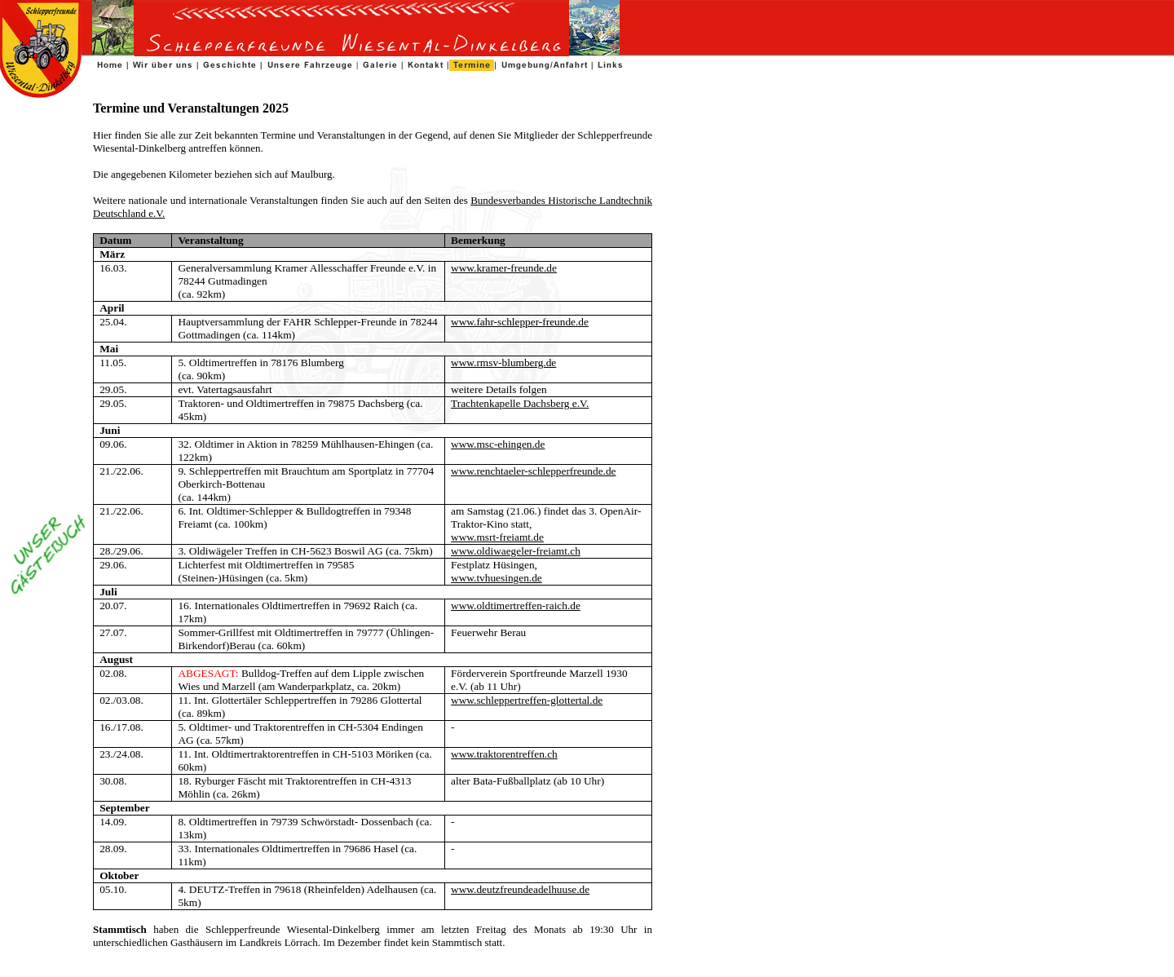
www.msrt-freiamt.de (497, 537)
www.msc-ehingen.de (498, 444)
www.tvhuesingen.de (496, 578)
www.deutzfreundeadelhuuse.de (520, 889)
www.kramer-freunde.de (504, 268)
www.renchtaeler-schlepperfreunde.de (533, 471)
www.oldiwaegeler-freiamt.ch (515, 551)
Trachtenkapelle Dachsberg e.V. (520, 403)
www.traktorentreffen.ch (504, 754)
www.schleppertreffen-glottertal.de (526, 700)
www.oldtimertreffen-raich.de (515, 605)
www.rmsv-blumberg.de (503, 362)
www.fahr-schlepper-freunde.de (520, 322)
